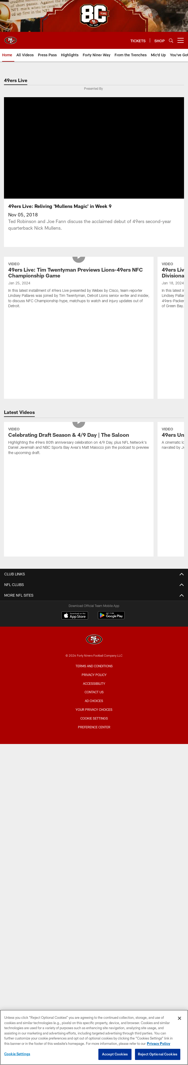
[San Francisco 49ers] (94, 630)
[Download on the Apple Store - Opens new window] (75, 605)
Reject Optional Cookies (157, 1054)
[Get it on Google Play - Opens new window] (111, 607)
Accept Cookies (115, 1054)
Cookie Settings (94, 708)
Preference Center (94, 717)
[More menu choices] (180, 40)
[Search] (171, 40)
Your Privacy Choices (94, 699)
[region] (94, 1037)
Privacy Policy (94, 664)
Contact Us (94, 682)
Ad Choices (94, 690)
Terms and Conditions (94, 656)
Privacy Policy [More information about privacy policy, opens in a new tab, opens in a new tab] (158, 1043)
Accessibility (94, 673)
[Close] (179, 1018)
